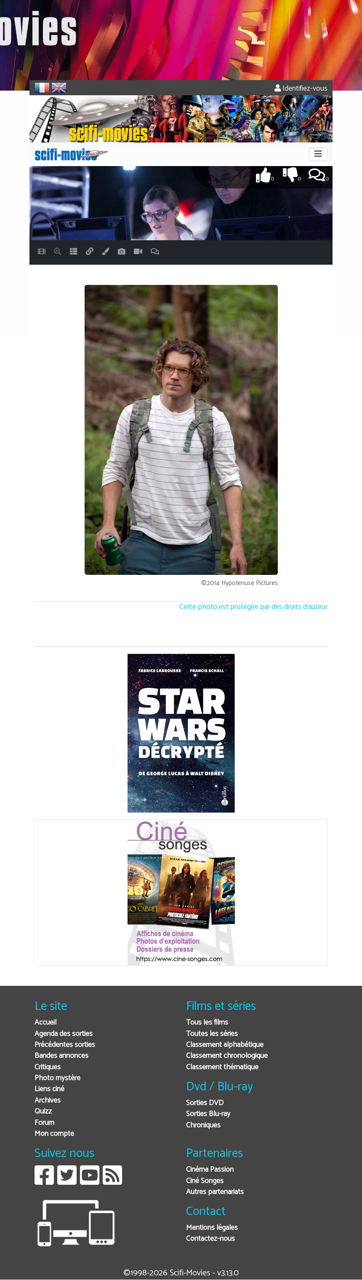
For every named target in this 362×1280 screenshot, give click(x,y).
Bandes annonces (61, 1056)
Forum (44, 1123)
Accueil (45, 1023)
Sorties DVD (205, 1103)
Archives (48, 1101)
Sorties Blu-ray (208, 1114)
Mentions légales (212, 1228)
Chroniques (203, 1125)
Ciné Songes (205, 1181)
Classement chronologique (227, 1056)
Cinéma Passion (210, 1170)
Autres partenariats (215, 1192)
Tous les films (207, 1023)
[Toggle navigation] (318, 154)
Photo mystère (57, 1078)
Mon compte (54, 1134)
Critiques (48, 1067)
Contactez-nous (210, 1239)
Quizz (43, 1112)
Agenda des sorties (64, 1034)
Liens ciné (49, 1089)
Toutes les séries (212, 1034)
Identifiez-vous (300, 89)
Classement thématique (222, 1067)
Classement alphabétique (225, 1045)
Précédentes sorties (65, 1045)
